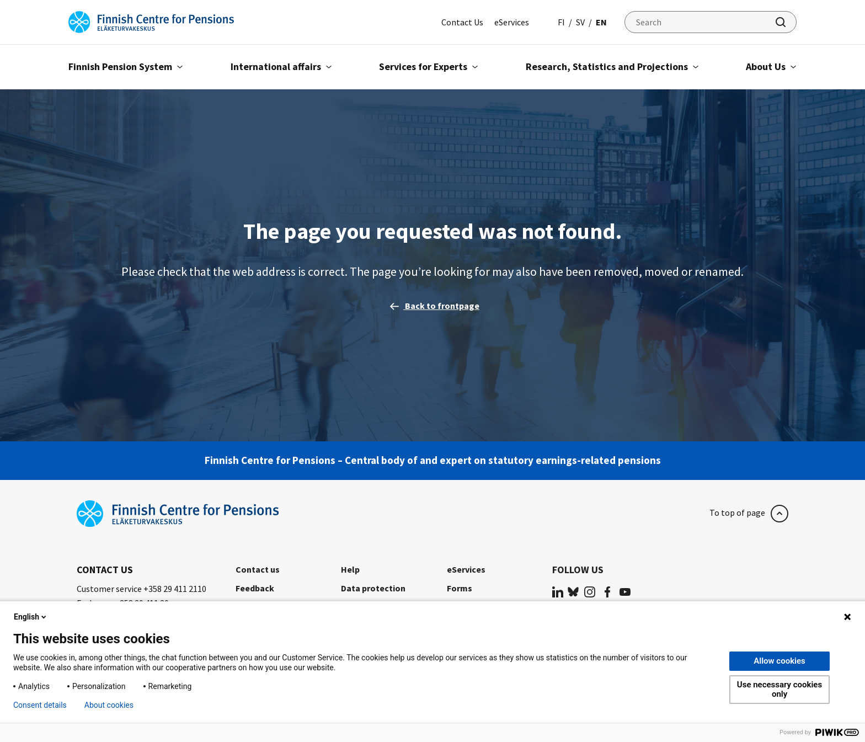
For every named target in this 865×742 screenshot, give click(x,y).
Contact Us (462, 22)
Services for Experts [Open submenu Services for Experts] (428, 66)
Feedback (255, 588)
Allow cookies (779, 661)
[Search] (710, 22)
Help (350, 569)
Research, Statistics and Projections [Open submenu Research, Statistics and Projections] (612, 66)
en (601, 22)
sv (580, 22)
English (31, 616)
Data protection (373, 588)
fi (561, 22)
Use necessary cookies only (779, 689)
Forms (459, 588)
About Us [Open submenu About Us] (771, 66)
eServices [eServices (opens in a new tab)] (511, 22)
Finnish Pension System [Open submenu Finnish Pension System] (125, 66)
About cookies (109, 705)
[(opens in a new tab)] (557, 591)
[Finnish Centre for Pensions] (151, 20)
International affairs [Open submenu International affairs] (281, 66)
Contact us (258, 569)
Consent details (40, 705)
